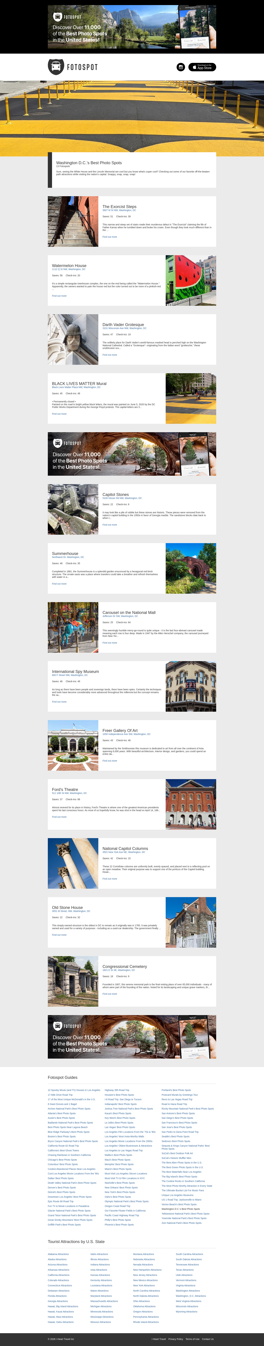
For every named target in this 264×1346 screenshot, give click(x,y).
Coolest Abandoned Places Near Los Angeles (71, 1169)
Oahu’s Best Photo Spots (118, 1196)
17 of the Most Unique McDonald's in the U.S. (71, 1099)
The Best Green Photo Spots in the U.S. (182, 1167)
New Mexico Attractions (145, 1280)
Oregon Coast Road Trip (117, 1206)
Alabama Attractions (58, 1254)
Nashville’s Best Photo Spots (120, 1182)
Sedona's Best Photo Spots (176, 1141)
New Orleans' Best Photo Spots (121, 1187)
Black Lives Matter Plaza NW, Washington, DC (76, 387)
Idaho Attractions (99, 1254)
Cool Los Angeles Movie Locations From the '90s (73, 1173)
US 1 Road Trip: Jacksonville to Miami (181, 1199)
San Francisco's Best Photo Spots (179, 1122)
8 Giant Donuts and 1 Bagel (62, 1104)
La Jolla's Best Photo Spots (119, 1122)
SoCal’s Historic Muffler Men (176, 1158)
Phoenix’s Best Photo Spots (119, 1224)
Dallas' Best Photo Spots (61, 1178)
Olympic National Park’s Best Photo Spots (126, 1201)
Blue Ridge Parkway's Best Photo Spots (69, 1132)
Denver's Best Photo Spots (62, 1187)
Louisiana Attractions (101, 1285)
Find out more (110, 236)
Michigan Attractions (101, 1306)
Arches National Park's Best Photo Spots (69, 1108)
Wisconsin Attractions (187, 1306)
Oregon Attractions (143, 1311)
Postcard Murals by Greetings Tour (180, 1094)
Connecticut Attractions (60, 1285)
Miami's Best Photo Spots (118, 1169)
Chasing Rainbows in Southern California (69, 1155)
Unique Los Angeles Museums (177, 1195)
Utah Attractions (184, 1275)
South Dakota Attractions (189, 1259)
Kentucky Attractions (101, 1280)
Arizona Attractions (58, 1264)
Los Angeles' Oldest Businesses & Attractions (128, 1145)
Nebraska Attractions (144, 1259)
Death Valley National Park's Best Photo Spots (72, 1182)
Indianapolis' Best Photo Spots (121, 1104)
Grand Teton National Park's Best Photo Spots (72, 1215)
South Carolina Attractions (189, 1254)
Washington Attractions (188, 1290)
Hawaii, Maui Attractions (60, 1316)
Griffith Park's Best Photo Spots (64, 1224)
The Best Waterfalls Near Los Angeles (181, 1172)
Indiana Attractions (100, 1264)
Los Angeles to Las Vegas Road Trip (124, 1150)
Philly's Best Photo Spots (118, 1220)
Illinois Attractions (100, 1259)
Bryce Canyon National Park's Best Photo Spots (73, 1141)
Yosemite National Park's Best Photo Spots (184, 1218)
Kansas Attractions (100, 1275)
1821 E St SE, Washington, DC (119, 970)
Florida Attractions (57, 1296)
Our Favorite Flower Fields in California (125, 1210)
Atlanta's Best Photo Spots (62, 1113)
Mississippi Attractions (102, 1316)
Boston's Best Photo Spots (62, 1136)
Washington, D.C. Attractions (191, 1296)
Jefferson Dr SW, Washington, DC (120, 616)
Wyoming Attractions (186, 1311)
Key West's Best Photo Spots (120, 1118)
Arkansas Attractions (58, 1269)
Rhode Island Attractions (146, 1322)
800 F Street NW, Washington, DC (70, 675)
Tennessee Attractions (187, 1264)
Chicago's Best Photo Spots (62, 1159)
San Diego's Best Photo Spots (177, 1118)
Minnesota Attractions (102, 1311)
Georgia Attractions (58, 1301)
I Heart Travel (159, 1339)
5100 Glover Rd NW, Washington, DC (122, 498)
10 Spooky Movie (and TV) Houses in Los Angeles (74, 1090)
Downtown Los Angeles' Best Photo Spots (70, 1196)
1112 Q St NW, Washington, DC (69, 269)
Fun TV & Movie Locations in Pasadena (68, 1206)
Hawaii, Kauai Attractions (61, 1311)
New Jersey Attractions (145, 1275)
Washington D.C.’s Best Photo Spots (181, 1209)
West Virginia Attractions (188, 1301)
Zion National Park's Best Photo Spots (182, 1223)
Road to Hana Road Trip (174, 1104)
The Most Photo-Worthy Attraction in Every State (187, 1186)
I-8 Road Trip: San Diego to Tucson (123, 1099)
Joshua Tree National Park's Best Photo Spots (129, 1108)
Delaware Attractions (58, 1290)
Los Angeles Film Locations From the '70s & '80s (130, 1132)
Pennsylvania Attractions (146, 1316)
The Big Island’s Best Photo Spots (179, 1176)
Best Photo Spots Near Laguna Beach (68, 1127)
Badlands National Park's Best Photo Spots (70, 1122)
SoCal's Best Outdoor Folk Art (177, 1153)
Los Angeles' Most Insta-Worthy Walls (124, 1136)
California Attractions (58, 1275)
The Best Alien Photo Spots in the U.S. (182, 1162)
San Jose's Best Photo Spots (177, 1127)
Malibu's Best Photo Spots (118, 1155)
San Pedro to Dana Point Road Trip (180, 1132)
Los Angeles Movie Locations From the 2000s (128, 1141)
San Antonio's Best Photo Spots (178, 1113)
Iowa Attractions (99, 1269)
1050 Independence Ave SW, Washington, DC (127, 734)
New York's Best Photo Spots (120, 1192)
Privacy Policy (175, 1339)
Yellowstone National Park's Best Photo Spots (185, 1213)
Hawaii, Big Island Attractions (63, 1306)
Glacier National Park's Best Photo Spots (69, 1210)
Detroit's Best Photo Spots (61, 1192)
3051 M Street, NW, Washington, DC (71, 911)
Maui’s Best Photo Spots (117, 1159)
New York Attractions (144, 1285)
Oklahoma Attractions (144, 1306)
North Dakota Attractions (146, 1296)
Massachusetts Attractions (104, 1301)
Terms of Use (192, 1339)
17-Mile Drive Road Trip (60, 1094)
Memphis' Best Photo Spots (119, 1164)
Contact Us (208, 1339)
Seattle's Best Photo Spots (175, 1136)
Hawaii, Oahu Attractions (61, 1322)
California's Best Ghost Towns (63, 1150)
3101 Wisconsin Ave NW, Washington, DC (124, 328)
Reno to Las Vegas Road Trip (177, 1099)
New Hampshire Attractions (147, 1269)
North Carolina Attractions (146, 1290)
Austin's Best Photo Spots (61, 1118)
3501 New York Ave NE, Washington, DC (124, 852)
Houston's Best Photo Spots (119, 1094)
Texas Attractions (185, 1269)
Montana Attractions (143, 1254)
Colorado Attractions (58, 1280)
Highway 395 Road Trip (117, 1090)
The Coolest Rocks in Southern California (183, 1181)
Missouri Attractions (101, 1322)
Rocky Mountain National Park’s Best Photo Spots (188, 1108)
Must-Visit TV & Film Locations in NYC (125, 1178)
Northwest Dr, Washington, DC (68, 557)
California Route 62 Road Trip (63, 1145)
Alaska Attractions (57, 1259)
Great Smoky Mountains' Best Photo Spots (70, 1220)
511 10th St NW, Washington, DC (69, 793)
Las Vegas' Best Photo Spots (120, 1127)
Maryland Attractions (101, 1296)
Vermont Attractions (186, 1280)
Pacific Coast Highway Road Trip (122, 1215)
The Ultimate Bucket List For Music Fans (183, 1190)
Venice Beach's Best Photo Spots (179, 1204)
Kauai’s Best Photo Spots (118, 1113)
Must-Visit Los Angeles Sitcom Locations (126, 1173)
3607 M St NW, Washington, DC (119, 210)
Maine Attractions (100, 1290)
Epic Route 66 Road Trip (61, 1201)
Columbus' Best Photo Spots (63, 1164)
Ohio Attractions (141, 1301)
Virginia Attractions (185, 1285)
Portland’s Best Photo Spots (176, 1090)
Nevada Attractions (143, 1264)
